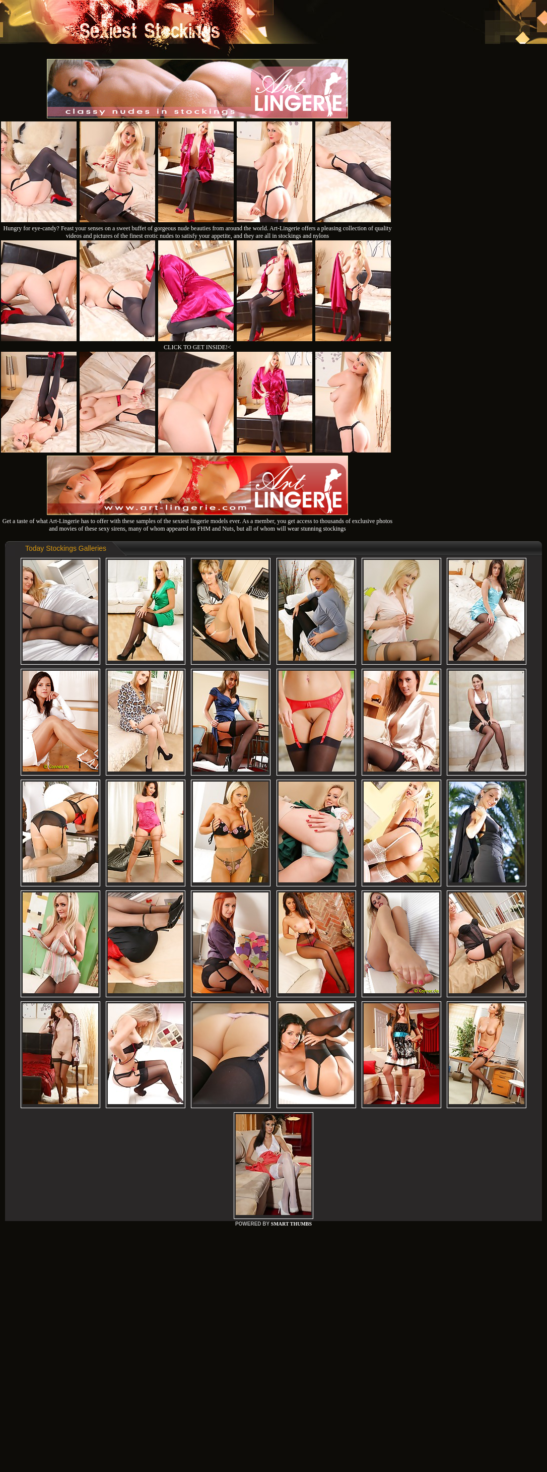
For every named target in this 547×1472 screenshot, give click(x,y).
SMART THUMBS (291, 1224)
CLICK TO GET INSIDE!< (197, 347)
